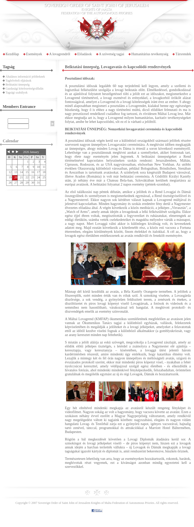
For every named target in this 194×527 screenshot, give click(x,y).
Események (34, 54)
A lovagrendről (59, 54)
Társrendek (183, 54)
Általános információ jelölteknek (25, 76)
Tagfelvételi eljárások (18, 80)
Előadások (84, 54)
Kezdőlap (12, 54)
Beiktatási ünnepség (18, 84)
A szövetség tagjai (111, 54)
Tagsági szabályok (17, 92)
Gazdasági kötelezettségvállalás (25, 88)
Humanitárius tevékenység (149, 54)
